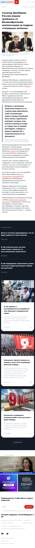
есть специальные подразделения (13, 175)
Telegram (27, 86)
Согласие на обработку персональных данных (17, 510)
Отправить (29, 506)
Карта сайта (5, 540)
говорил (13, 151)
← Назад (3, 7)
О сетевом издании (7, 523)
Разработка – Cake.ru (7, 543)
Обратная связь (28, 523)
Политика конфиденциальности (11, 526)
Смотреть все (17, 442)
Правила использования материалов (13, 528)
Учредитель (26, 520)
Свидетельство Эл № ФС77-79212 (11, 520)
